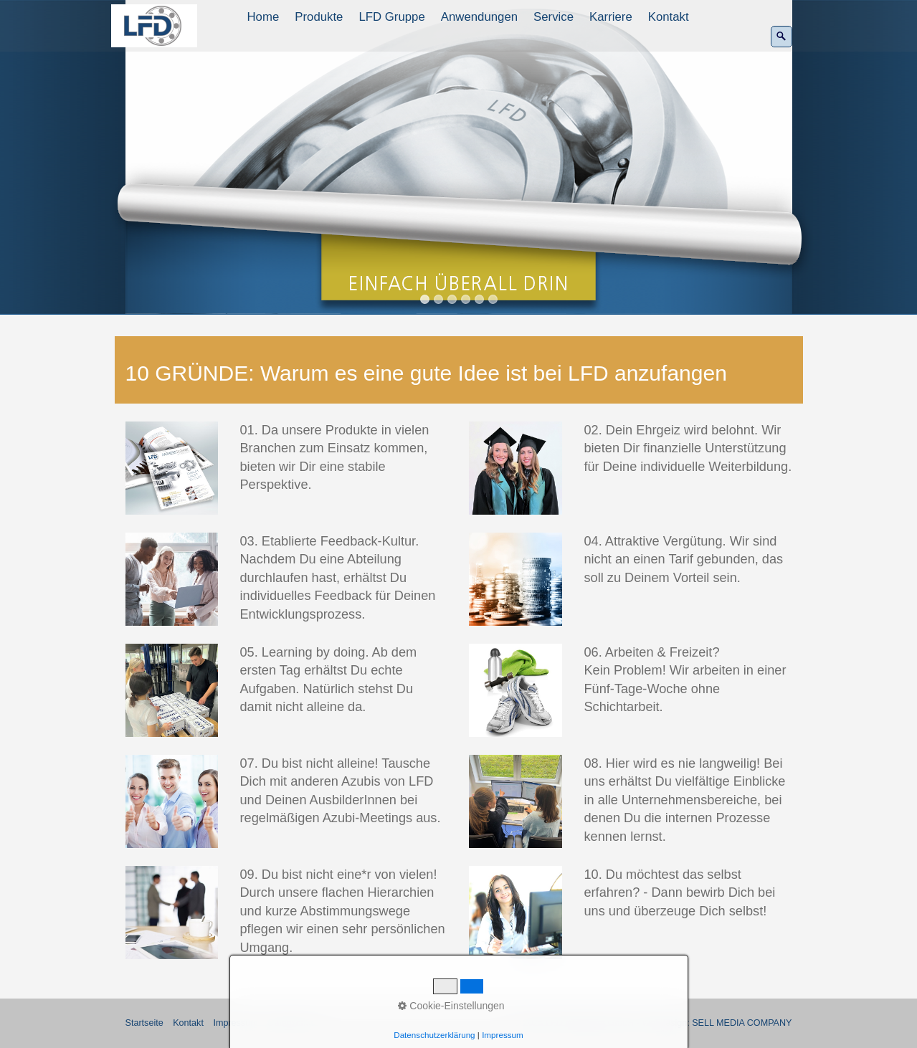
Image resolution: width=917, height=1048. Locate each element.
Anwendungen (479, 17)
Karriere (610, 17)
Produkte (319, 17)
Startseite (144, 1023)
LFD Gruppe (391, 17)
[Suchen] (781, 37)
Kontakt (668, 17)
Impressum (235, 1023)
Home (263, 17)
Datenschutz (292, 1023)
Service (553, 17)
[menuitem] (264, 17)
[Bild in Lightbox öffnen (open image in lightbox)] (172, 468)
